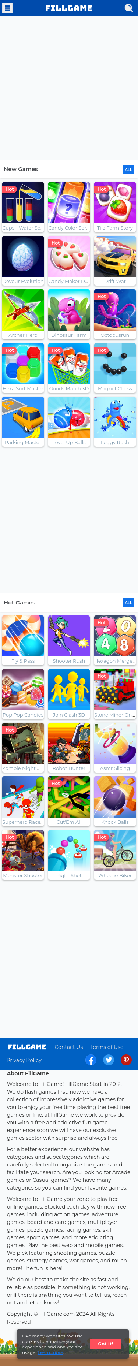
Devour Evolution (22, 281)
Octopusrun (114, 335)
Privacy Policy (24, 1060)
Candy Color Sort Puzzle (76, 228)
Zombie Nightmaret (26, 768)
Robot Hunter (69, 768)
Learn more (50, 1352)
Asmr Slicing (115, 768)
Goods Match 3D (69, 388)
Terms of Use (106, 1047)
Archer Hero (22, 335)
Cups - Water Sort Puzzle (31, 228)
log (27, 1047)
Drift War (115, 281)
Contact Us (69, 1047)
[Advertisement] (69, 88)
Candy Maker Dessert (73, 281)
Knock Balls (115, 822)
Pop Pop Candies (23, 715)
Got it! (105, 1344)
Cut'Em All (68, 822)
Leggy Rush (115, 442)
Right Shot (69, 875)
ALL (128, 169)
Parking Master (23, 442)
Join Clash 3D (69, 715)
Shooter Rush (69, 661)
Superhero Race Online (30, 822)
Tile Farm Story (115, 228)
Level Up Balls (68, 442)
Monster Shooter (23, 875)
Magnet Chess (115, 388)
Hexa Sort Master (23, 388)
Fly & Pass (23, 661)
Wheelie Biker (115, 875)
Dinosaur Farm (69, 335)
